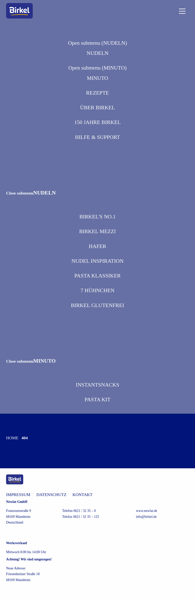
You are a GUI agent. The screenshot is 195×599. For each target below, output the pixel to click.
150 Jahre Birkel (97, 122)
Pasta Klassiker (97, 276)
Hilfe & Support (97, 137)
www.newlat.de (146, 511)
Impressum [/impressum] (18, 494)
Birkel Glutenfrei (97, 305)
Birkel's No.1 (97, 217)
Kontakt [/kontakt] (83, 494)
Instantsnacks (97, 385)
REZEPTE (97, 93)
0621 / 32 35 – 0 (85, 511)
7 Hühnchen (97, 290)
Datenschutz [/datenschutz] (51, 494)
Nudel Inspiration (97, 261)
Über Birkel (97, 107)
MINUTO (97, 78)
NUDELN (97, 53)
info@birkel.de (146, 517)
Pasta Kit (97, 399)
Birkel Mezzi (97, 231)
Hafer (97, 246)
